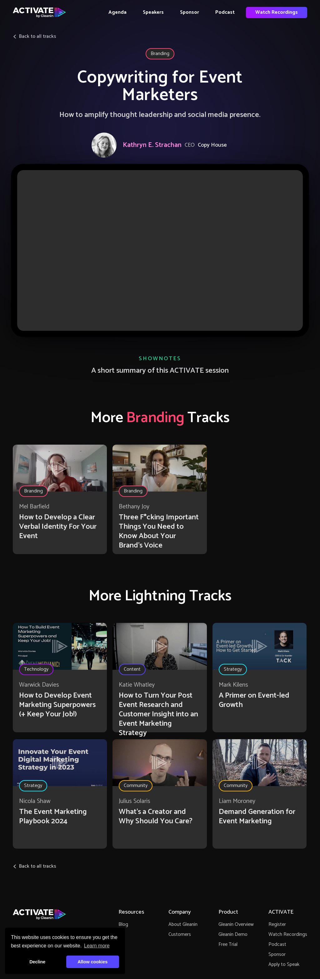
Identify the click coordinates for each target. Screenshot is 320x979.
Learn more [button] (97, 945)
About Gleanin (183, 924)
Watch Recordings (276, 12)
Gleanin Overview (236, 924)
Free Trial (228, 944)
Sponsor (189, 12)
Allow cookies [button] (93, 961)
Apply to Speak (283, 964)
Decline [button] (37, 961)
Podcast (225, 12)
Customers (179, 934)
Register (277, 924)
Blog (123, 924)
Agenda (117, 12)
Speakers (153, 12)
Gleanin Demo (233, 934)
